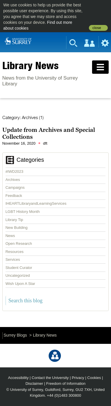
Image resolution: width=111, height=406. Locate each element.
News (10, 235)
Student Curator (19, 267)
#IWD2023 (14, 171)
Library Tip (14, 220)
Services (13, 259)
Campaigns (15, 187)
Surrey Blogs (15, 335)
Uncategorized (18, 275)
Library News (30, 65)
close (96, 28)
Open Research (19, 243)
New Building (17, 227)
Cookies (94, 378)
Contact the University (50, 378)
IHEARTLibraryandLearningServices (36, 203)
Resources (15, 251)
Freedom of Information (66, 383)
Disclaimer (34, 383)
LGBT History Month (23, 211)
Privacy (78, 378)
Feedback (14, 195)
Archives (13, 179)
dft (45, 143)
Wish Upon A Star (20, 283)
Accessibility (18, 378)
